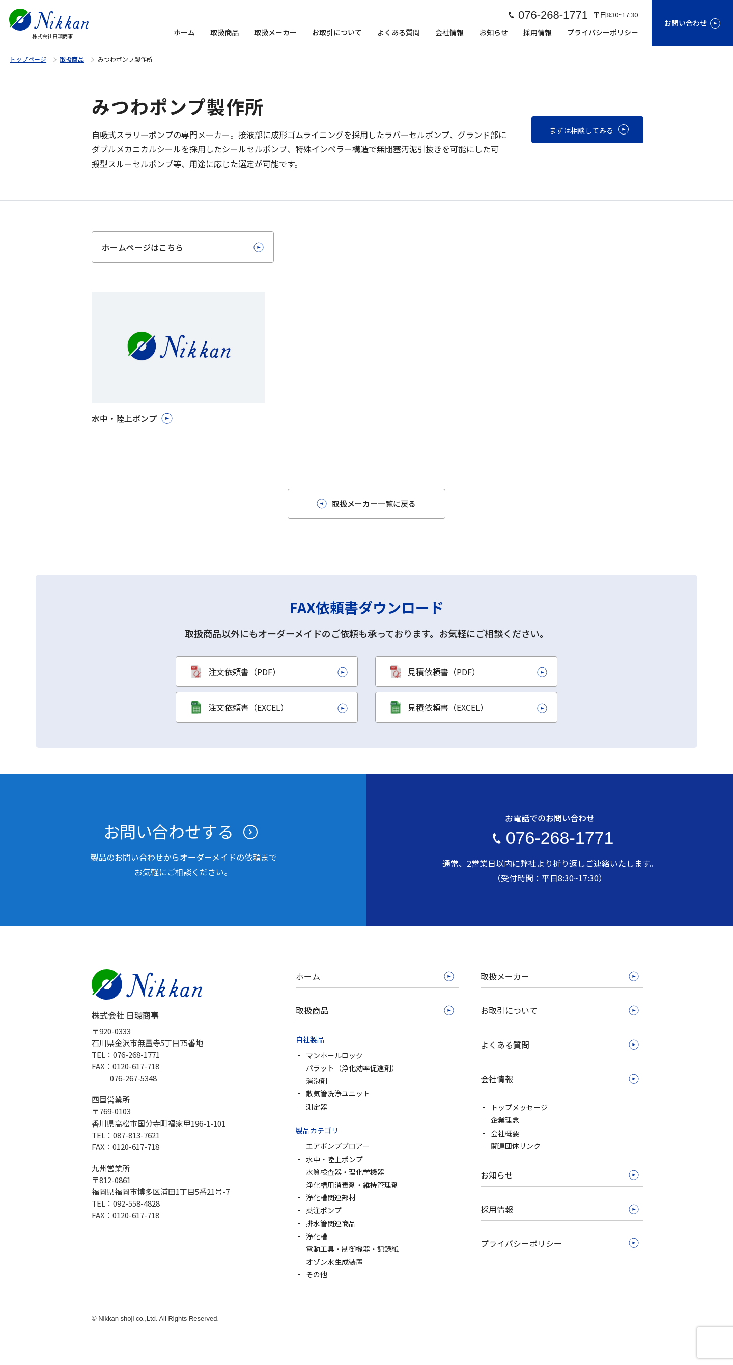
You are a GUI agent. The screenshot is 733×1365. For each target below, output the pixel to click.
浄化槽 (316, 1236)
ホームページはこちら (142, 247)
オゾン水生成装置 (334, 1261)
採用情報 (537, 32)
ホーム (184, 32)
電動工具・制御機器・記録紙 (352, 1249)
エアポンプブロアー (338, 1146)
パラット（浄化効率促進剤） (352, 1068)
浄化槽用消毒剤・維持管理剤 (352, 1185)
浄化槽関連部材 (331, 1197)
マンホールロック (334, 1055)
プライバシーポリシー (602, 32)
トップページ (28, 59)
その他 (316, 1274)
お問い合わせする (168, 831)
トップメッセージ (519, 1107)
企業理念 (505, 1120)
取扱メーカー (275, 32)
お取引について (337, 32)
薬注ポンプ (324, 1210)
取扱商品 (224, 32)
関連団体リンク (516, 1146)
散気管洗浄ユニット (338, 1093)
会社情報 (449, 32)
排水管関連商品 (331, 1223)
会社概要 (505, 1133)
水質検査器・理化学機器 (345, 1172)
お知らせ (494, 32)
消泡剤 (316, 1081)
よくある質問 (398, 32)
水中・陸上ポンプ (334, 1159)
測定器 (316, 1107)
